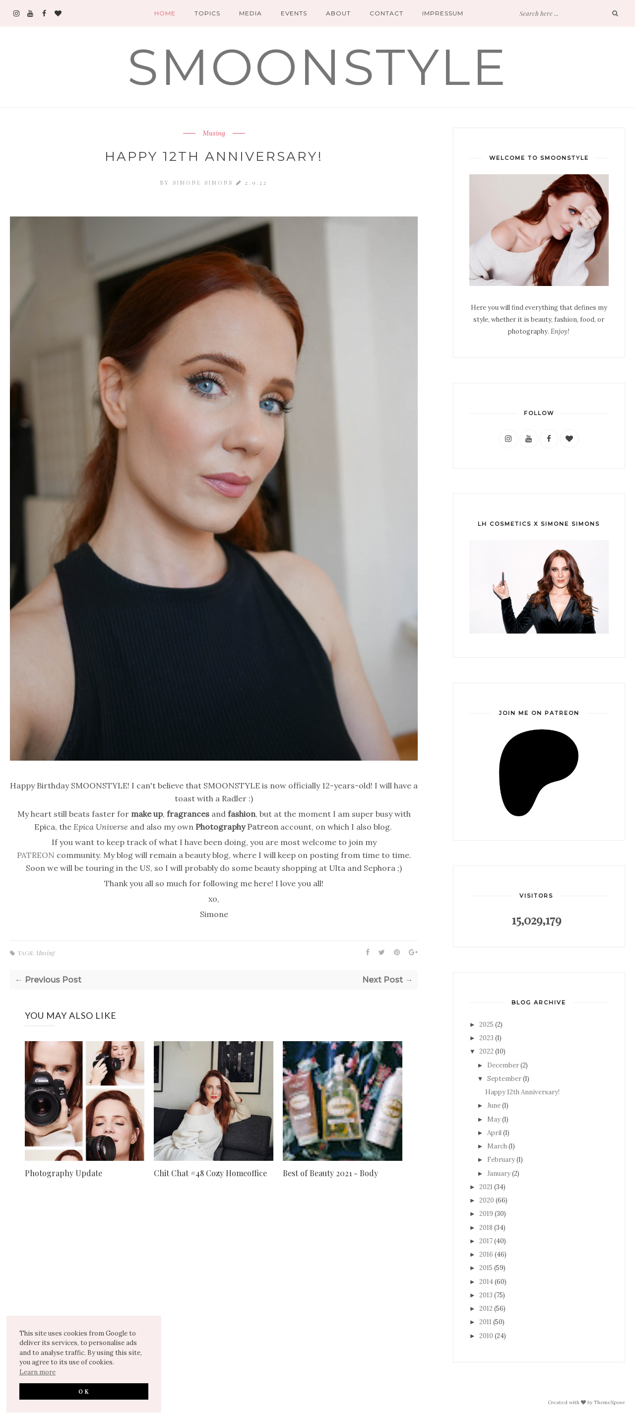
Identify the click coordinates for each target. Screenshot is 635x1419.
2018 (486, 1227)
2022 (486, 1051)
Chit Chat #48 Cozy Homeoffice (210, 1173)
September (504, 1078)
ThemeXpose (609, 1402)
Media (250, 13)
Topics (207, 13)
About (338, 13)
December (503, 1065)
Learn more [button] (37, 1372)
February (501, 1159)
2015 (486, 1268)
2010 (486, 1336)
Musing (214, 134)
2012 (486, 1308)
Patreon (262, 827)
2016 (486, 1254)
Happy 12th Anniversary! (522, 1092)
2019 (486, 1213)
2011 (485, 1322)
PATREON (36, 855)
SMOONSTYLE (317, 67)
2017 (486, 1241)
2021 (486, 1187)
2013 (486, 1295)
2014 (486, 1281)
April (494, 1133)
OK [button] (84, 1391)
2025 (486, 1024)
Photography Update (63, 1173)
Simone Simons (204, 182)
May (494, 1119)
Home (165, 13)
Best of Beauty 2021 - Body (330, 1173)
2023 (486, 1038)
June (494, 1105)
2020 (486, 1200)
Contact (386, 13)
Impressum (442, 13)
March (497, 1146)
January (498, 1173)
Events (294, 13)
